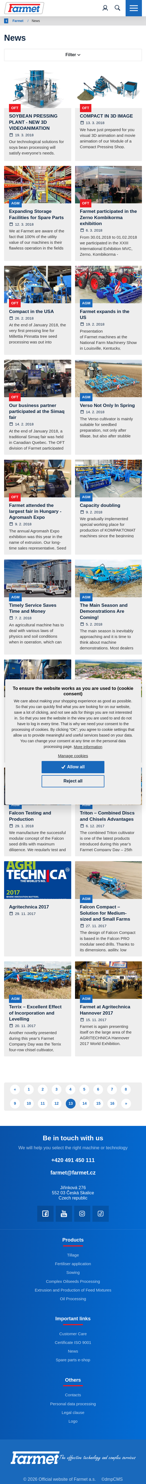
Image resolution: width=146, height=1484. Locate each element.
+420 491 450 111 (73, 1161)
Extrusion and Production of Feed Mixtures (73, 1290)
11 (43, 1103)
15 (98, 1103)
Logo (73, 1421)
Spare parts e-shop (73, 1360)
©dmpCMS (112, 1479)
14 (84, 1103)
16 (112, 1103)
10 (29, 1103)
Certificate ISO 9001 (73, 1343)
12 (56, 1103)
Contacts (73, 1395)
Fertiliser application (73, 1264)
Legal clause (73, 1413)
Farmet (32, 21)
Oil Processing (73, 1299)
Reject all (72, 781)
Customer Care (73, 1334)
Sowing (73, 1273)
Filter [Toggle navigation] (73, 54)
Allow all (73, 767)
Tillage (73, 1255)
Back (11, 20)
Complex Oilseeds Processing (73, 1282)
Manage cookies (73, 755)
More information (88, 747)
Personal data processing (73, 1404)
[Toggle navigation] (117, 8)
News (73, 1352)
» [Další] (126, 1103)
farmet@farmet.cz (72, 1173)
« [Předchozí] (15, 1089)
